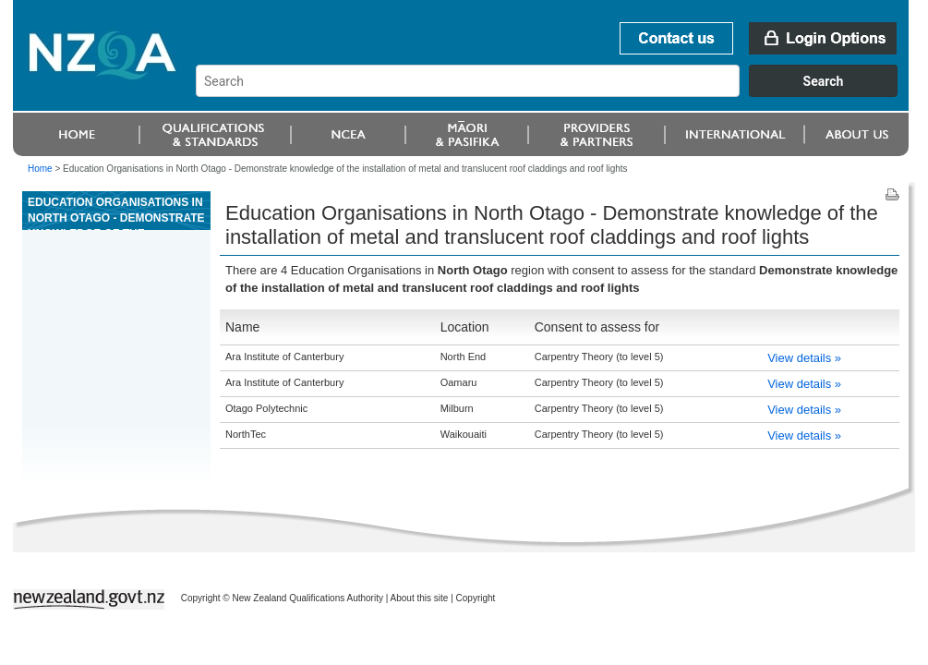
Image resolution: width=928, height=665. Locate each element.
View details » (804, 358)
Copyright (476, 598)
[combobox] (555, 92)
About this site (420, 598)
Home (40, 168)
